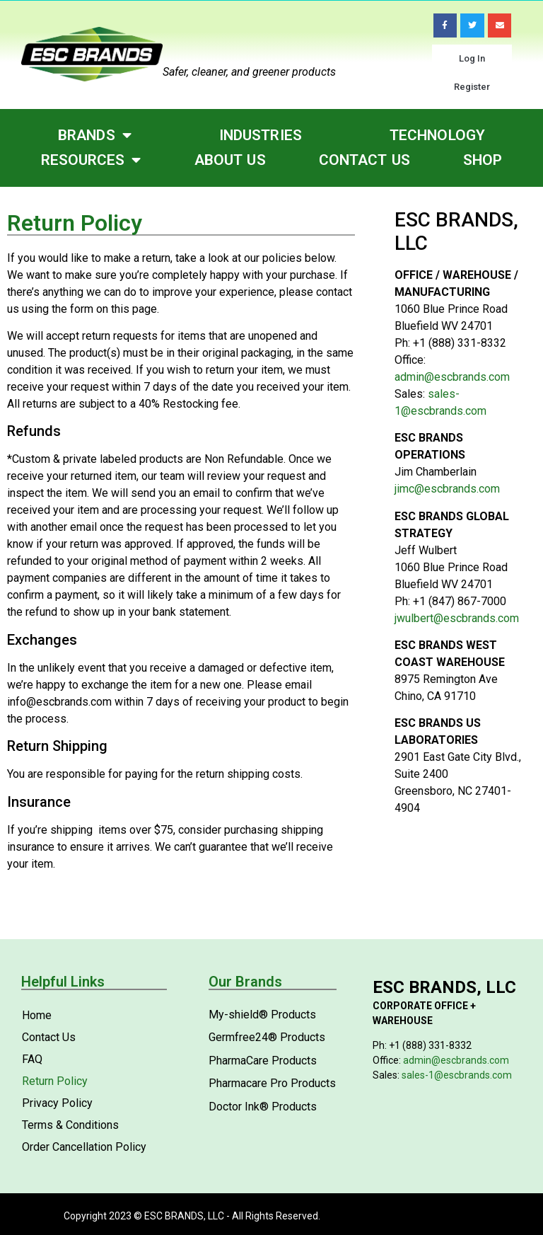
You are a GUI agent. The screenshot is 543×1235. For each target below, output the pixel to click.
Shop (482, 159)
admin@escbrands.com (452, 377)
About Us (230, 159)
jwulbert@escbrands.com (457, 618)
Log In (472, 58)
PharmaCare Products (263, 1060)
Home (37, 1015)
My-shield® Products (262, 1014)
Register (472, 86)
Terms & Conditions (70, 1125)
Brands (95, 135)
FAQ (32, 1059)
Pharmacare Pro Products (272, 1083)
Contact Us (364, 159)
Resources (91, 160)
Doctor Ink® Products (263, 1106)
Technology (437, 135)
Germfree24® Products (267, 1037)
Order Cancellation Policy (84, 1147)
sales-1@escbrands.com (457, 1075)
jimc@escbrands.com (447, 488)
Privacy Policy (57, 1103)
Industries (260, 135)
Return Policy (55, 1081)
